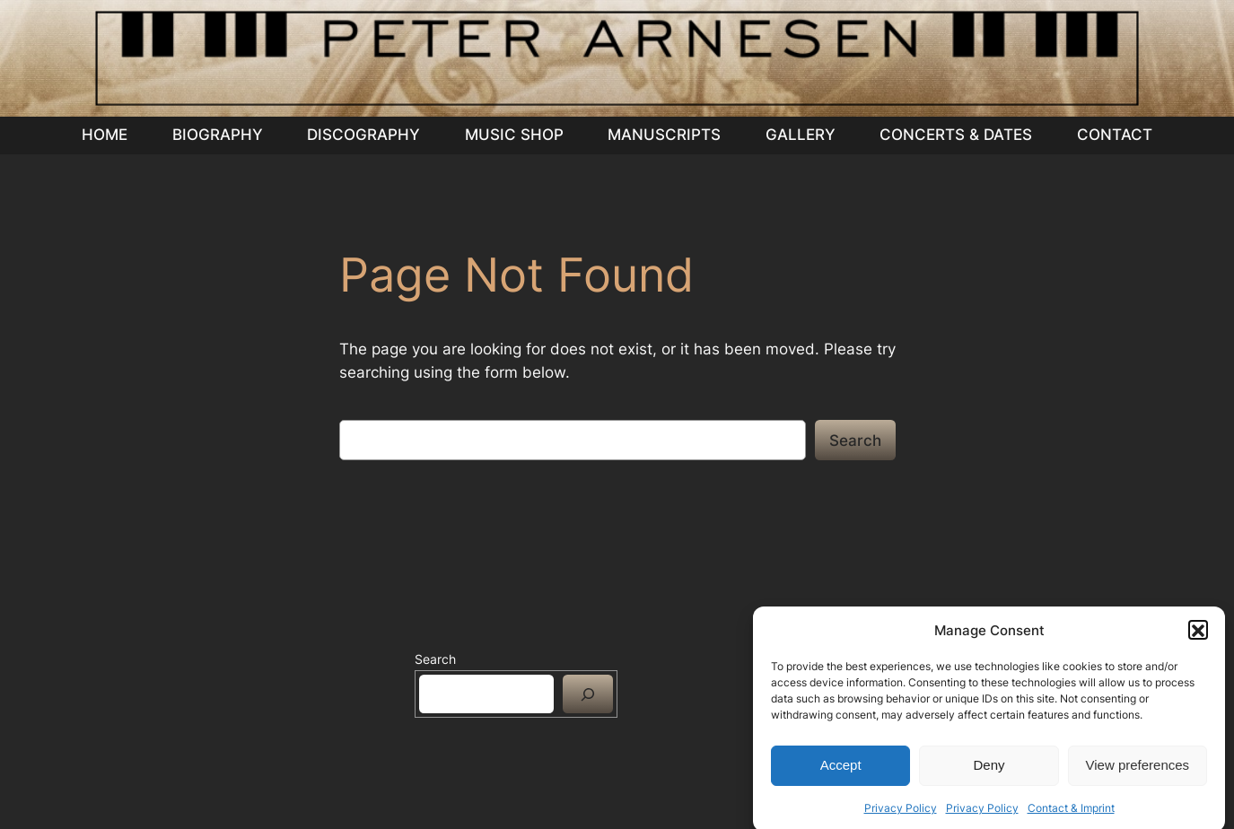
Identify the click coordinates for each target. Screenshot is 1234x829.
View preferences (1138, 773)
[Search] (588, 694)
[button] (1198, 638)
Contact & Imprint (1071, 815)
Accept (841, 773)
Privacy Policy (900, 815)
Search (855, 440)
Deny (988, 773)
